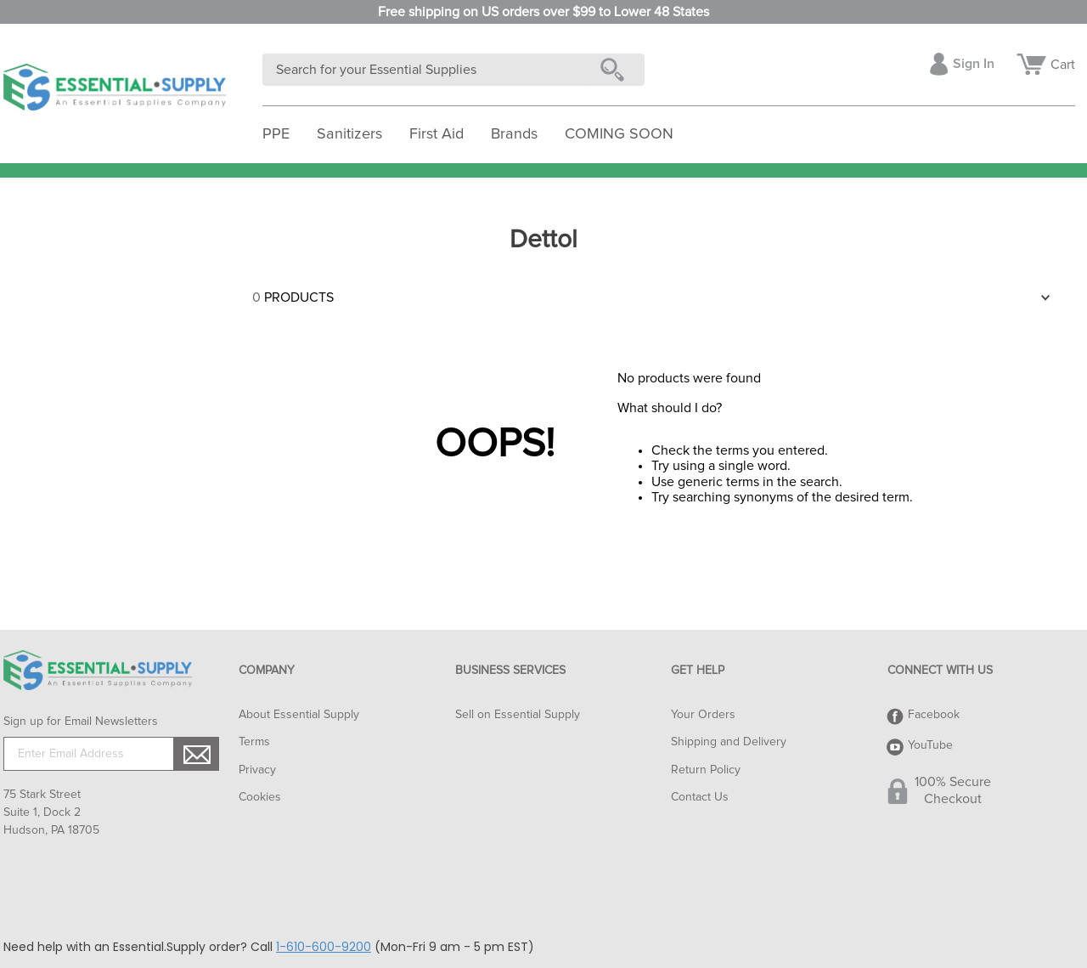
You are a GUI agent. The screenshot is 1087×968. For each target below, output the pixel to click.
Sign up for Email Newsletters (80, 721)
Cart (1062, 64)
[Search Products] (615, 70)
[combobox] (453, 70)
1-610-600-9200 (323, 946)
